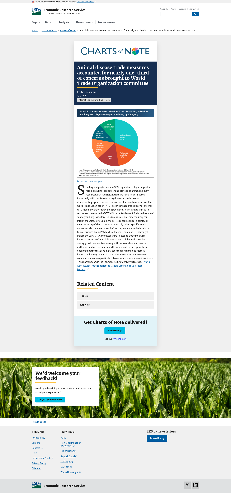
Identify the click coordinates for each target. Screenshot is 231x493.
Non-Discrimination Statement (71, 444)
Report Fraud (68, 456)
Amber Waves (106, 22)
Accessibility (38, 437)
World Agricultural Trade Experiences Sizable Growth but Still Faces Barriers (113, 265)
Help (34, 453)
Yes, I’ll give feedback (50, 399)
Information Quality (42, 458)
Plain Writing (67, 451)
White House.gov (69, 472)
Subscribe (113, 330)
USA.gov (65, 466)
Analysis (85, 304)
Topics (36, 22)
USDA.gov (66, 461)
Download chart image (88, 181)
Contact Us (194, 9)
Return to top (39, 421)
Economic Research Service (64, 10)
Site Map (36, 468)
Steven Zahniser (88, 91)
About (173, 9)
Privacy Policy (119, 338)
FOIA (63, 437)
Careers (182, 9)
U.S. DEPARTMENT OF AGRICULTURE (62, 13)
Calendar (164, 9)
